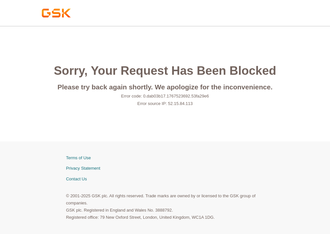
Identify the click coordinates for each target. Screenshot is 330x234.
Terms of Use (78, 157)
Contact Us (76, 178)
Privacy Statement (83, 168)
